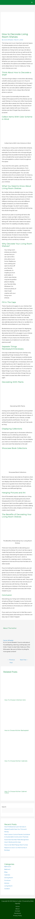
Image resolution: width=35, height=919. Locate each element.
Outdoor (7, 888)
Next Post (24, 660)
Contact (17, 911)
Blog (5, 872)
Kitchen (6, 883)
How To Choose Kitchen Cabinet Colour (16, 792)
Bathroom (7, 866)
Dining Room (8, 877)
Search (4, 807)
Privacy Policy (17, 915)
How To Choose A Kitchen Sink (15, 700)
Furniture (7, 880)
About (17, 908)
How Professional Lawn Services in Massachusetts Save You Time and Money (15, 829)
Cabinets (7, 875)
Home (18, 906)
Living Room (8, 886)
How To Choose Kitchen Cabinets (16, 761)
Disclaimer (17, 913)
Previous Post (11, 660)
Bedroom (7, 869)
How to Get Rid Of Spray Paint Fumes (16, 845)
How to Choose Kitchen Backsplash (17, 730)
